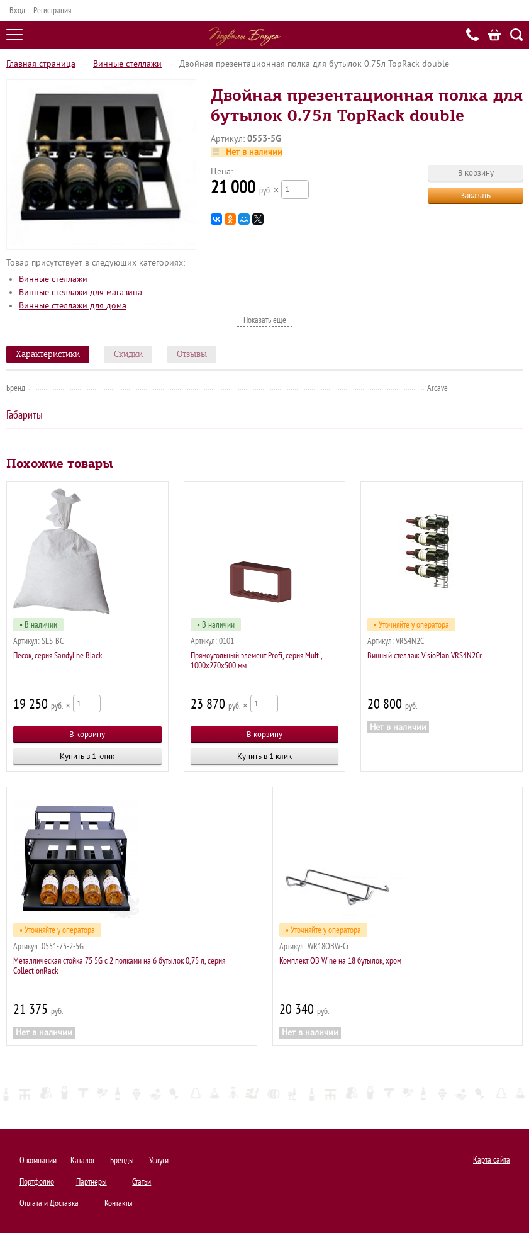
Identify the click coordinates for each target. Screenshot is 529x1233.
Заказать (475, 195)
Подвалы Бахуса (244, 36)
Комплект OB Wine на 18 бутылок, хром (340, 961)
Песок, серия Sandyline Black (57, 655)
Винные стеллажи (127, 64)
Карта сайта (491, 1159)
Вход (17, 10)
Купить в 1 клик (87, 756)
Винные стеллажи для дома (72, 305)
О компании (38, 1160)
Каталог (82, 1160)
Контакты (118, 1203)
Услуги (159, 1160)
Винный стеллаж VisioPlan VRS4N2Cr (424, 655)
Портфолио (36, 1181)
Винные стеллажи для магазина (80, 292)
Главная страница (40, 64)
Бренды (122, 1160)
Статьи (141, 1181)
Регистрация (52, 10)
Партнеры (91, 1181)
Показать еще (264, 320)
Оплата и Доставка (49, 1203)
